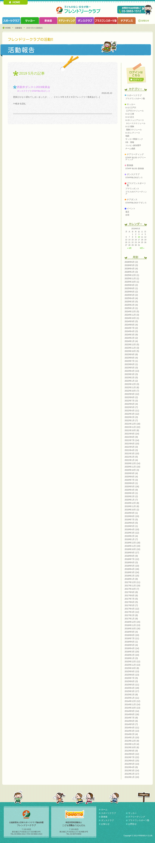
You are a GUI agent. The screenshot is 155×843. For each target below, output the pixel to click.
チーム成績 (130, 148)
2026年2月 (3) (131, 272)
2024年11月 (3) (132, 315)
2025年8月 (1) (131, 288)
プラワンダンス (132, 188)
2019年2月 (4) (131, 536)
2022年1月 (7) (131, 420)
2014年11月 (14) (132, 704)
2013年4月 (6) (131, 767)
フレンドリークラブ (77, 10)
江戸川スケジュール (135, 111)
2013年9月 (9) (131, 750)
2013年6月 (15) (132, 760)
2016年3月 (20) (132, 651)
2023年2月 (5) (131, 377)
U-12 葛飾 (129, 126)
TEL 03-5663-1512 (135, 10)
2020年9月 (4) (131, 473)
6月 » (142, 248)
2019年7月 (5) (131, 519)
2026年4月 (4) (131, 268)
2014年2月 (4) (131, 734)
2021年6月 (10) (132, 443)
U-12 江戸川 (130, 107)
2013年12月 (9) (132, 741)
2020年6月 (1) (131, 483)
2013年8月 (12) (132, 754)
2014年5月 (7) (131, 724)
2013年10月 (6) (132, 747)
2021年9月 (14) (132, 433)
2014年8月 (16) (132, 714)
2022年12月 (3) (132, 384)
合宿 (127, 215)
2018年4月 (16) (132, 569)
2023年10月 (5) (132, 351)
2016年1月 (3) (131, 658)
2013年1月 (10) (132, 777)
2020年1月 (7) (131, 500)
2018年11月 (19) (132, 546)
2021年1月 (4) (131, 460)
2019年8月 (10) (132, 516)
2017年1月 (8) (131, 618)
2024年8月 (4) (131, 324)
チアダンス (132, 199)
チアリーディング (135, 154)
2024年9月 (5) (131, 321)
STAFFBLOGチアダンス (136, 203)
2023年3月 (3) (131, 374)
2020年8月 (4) (131, 476)
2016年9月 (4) (131, 632)
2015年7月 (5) (131, 678)
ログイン (136, 79)
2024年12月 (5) (132, 311)
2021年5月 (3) (131, 447)
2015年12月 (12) (132, 661)
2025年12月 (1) (132, 275)
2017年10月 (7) (132, 589)
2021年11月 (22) (132, 427)
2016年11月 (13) (132, 625)
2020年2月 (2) (131, 496)
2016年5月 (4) (131, 645)
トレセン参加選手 (133, 145)
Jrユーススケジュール (135, 123)
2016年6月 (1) (131, 642)
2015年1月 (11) (132, 698)
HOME (15, 2)
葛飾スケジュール (134, 129)
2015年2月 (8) (131, 694)
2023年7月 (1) (131, 361)
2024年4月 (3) (131, 331)
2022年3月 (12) (132, 414)
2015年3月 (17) (132, 691)
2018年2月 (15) (132, 575)
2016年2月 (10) (132, 655)
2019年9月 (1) (131, 513)
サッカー (131, 104)
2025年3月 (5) (131, 301)
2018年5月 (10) (132, 566)
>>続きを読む (19, 103)
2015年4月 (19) (132, 688)
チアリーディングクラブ (66, 20)
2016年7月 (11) (132, 638)
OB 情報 (129, 142)
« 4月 (129, 248)
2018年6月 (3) (131, 562)
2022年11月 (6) (132, 387)
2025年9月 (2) (131, 285)
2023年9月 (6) (131, 354)
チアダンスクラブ (127, 20)
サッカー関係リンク (134, 139)
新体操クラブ (48, 20)
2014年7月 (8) (131, 717)
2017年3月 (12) (132, 612)
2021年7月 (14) (132, 440)
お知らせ (144, 20)
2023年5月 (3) (131, 367)
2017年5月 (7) (131, 605)
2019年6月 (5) (131, 523)
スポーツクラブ (11, 20)
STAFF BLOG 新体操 (134, 168)
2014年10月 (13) (132, 708)
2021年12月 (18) (132, 424)
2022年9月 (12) (132, 394)
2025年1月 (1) (131, 308)
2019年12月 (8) (132, 503)
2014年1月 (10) (132, 737)
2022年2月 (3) (131, 417)
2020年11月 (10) (132, 466)
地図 (127, 136)
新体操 (130, 165)
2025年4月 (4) (131, 298)
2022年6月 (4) (131, 404)
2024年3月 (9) (131, 334)
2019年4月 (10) (132, 529)
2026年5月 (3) (131, 265)
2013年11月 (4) (132, 744)
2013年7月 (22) (132, 757)
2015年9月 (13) (132, 671)
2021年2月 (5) (131, 457)
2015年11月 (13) (132, 665)
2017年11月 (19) (132, 585)
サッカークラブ (30, 20)
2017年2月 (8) (131, 615)
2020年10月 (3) (132, 470)
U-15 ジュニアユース (134, 120)
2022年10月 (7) (132, 391)
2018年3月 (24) (132, 572)
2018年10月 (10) (132, 549)
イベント (131, 208)
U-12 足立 (129, 117)
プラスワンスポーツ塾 (106, 20)
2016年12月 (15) (132, 622)
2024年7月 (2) (131, 328)
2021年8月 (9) (131, 437)
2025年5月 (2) (131, 295)
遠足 (127, 212)
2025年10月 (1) (132, 282)
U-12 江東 (129, 114)
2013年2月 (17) (132, 774)
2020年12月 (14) (132, 463)
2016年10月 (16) (132, 628)
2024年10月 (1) (132, 318)
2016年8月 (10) (132, 635)
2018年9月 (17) (132, 552)
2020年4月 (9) (131, 490)
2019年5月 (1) (131, 526)
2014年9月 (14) (132, 711)
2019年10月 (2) (132, 509)
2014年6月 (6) (131, 721)
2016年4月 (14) (132, 648)
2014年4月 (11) (132, 727)
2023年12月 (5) (132, 344)
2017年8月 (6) (131, 595)
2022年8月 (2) (131, 397)
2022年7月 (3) (131, 400)
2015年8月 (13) (132, 675)
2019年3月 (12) (132, 533)
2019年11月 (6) (132, 506)
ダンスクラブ (85, 20)
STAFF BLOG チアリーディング (135, 158)
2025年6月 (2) (131, 291)
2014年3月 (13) (132, 731)
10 (139, 237)
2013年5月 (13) (132, 764)
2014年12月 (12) (132, 701)
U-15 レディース (132, 133)
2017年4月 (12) (132, 608)
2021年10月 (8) (132, 430)
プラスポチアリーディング (136, 193)
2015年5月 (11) (132, 684)
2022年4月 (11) (132, 410)
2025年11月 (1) (132, 278)
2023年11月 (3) (132, 348)
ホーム (104, 809)
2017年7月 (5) (131, 599)
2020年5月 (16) (132, 486)
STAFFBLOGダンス (40, 91)
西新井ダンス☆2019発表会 (33, 87)
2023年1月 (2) (131, 381)
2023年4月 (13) (132, 371)
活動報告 (18, 28)
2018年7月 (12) (132, 559)
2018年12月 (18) (132, 542)
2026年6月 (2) (131, 262)
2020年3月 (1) (131, 493)
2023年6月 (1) (131, 364)
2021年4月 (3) (131, 450)
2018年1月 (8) (131, 579)
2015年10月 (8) (132, 668)
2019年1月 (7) (131, 539)
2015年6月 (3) (131, 681)
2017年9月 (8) (131, 592)
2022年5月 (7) (131, 407)
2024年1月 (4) (131, 341)
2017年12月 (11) (132, 582)
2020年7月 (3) (131, 480)
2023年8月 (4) (131, 358)
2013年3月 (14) (132, 770)
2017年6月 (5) (131, 602)
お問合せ (132, 824)
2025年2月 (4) (131, 305)
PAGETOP (143, 797)
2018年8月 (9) (131, 556)
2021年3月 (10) (132, 453)
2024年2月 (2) (131, 338)
